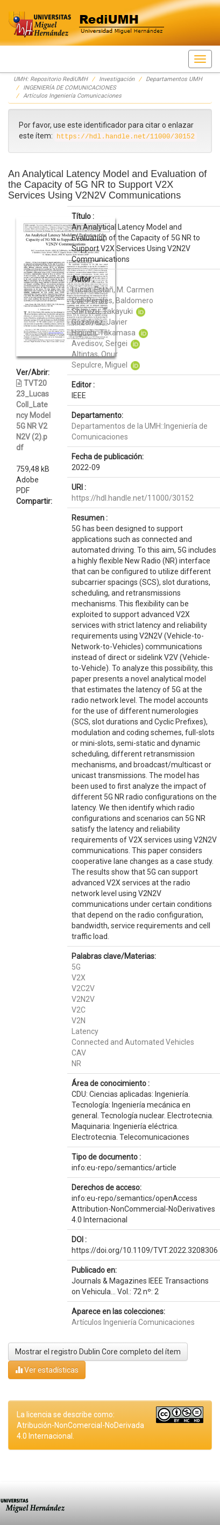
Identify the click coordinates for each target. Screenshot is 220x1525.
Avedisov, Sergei (99, 343)
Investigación (116, 79)
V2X (79, 977)
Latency (85, 1031)
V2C (79, 1010)
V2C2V (83, 988)
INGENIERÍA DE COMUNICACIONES (69, 87)
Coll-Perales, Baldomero (112, 300)
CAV (79, 1053)
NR (76, 1063)
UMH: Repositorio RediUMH (50, 79)
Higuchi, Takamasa (104, 332)
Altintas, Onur (95, 354)
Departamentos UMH (174, 79)
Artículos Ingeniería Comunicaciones (72, 95)
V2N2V (83, 999)
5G (76, 967)
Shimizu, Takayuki (102, 311)
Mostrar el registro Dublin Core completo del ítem (98, 1351)
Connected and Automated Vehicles (133, 1042)
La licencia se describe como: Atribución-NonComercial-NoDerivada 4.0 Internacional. (80, 1425)
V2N (79, 1020)
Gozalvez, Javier (99, 322)
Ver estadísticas (47, 1369)
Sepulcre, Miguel (99, 365)
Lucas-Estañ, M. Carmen (113, 289)
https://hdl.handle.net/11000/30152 (133, 498)
